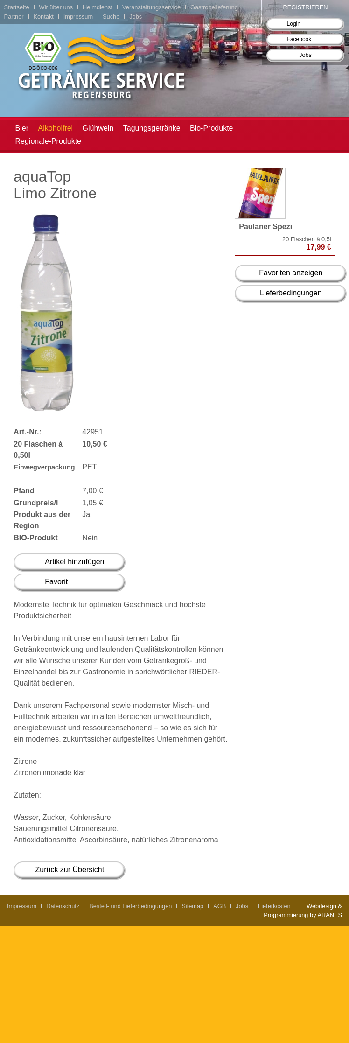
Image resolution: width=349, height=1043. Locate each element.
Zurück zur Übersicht (70, 870)
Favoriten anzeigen (290, 273)
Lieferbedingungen (291, 293)
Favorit (56, 582)
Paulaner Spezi (265, 227)
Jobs (305, 54)
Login (293, 24)
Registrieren (305, 7)
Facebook (299, 39)
